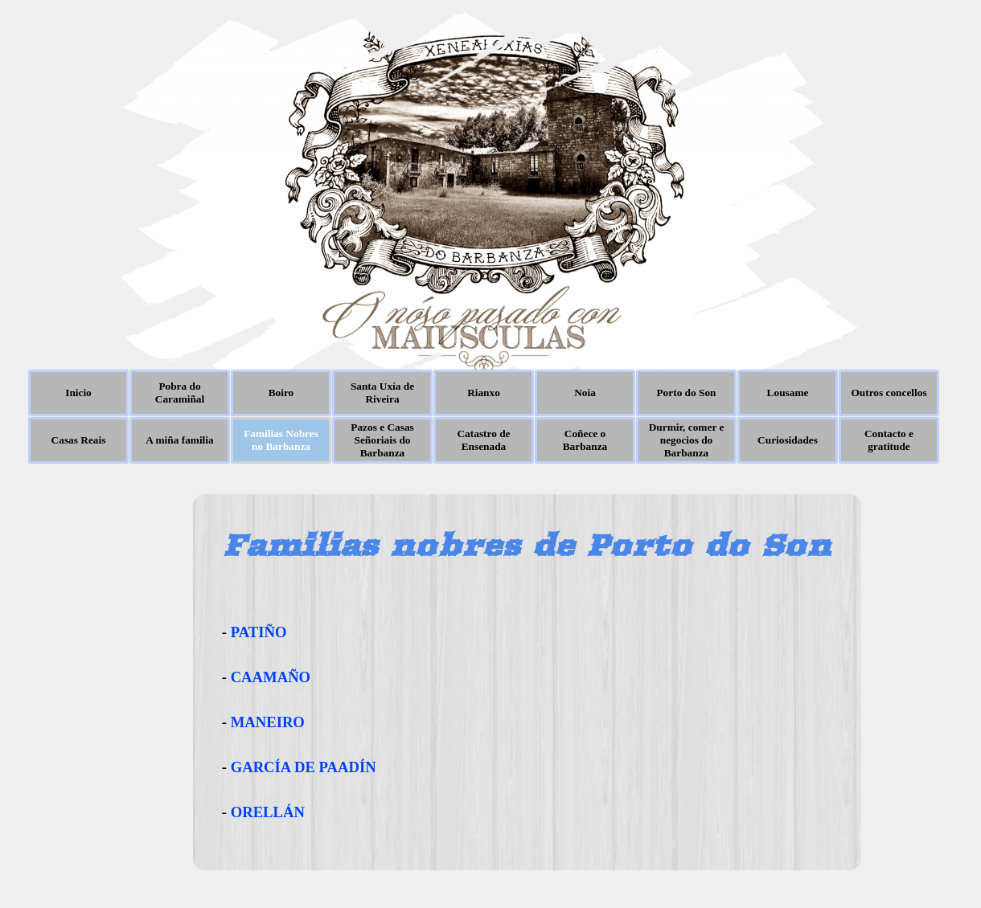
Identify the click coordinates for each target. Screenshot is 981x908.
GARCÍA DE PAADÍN (303, 767)
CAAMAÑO (271, 677)
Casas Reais (78, 440)
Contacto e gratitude (888, 439)
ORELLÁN (268, 812)
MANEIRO (268, 722)
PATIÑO (259, 632)
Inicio (78, 393)
